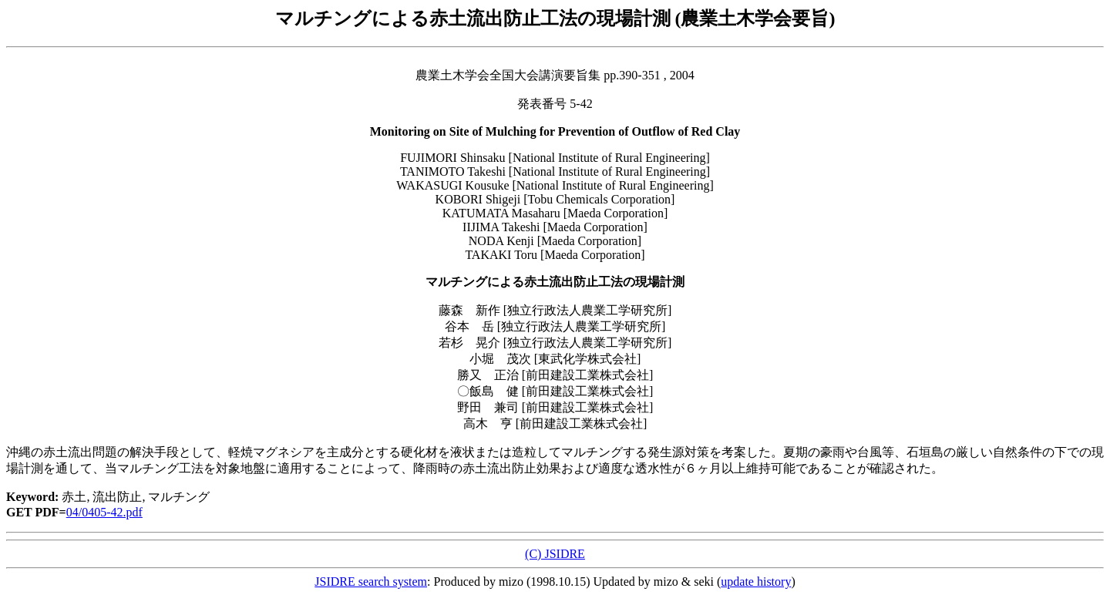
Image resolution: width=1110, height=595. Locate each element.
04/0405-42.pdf (104, 512)
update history (756, 581)
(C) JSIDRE (555, 553)
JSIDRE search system (370, 581)
